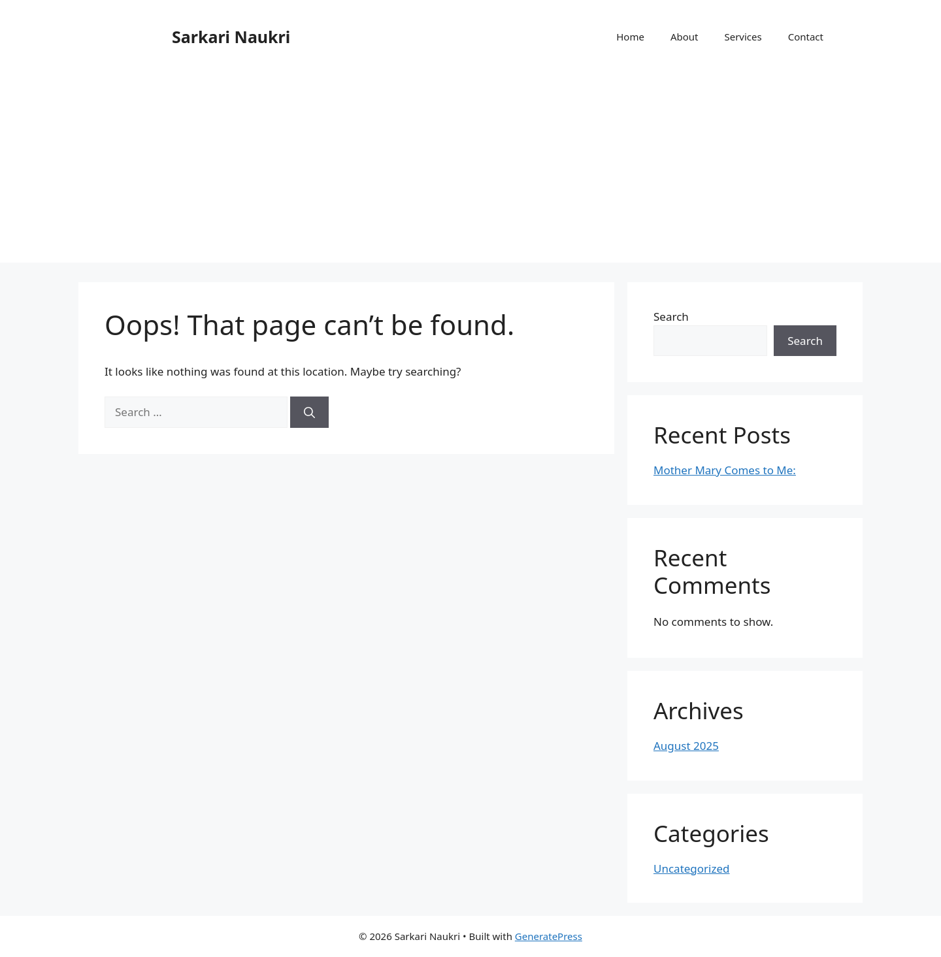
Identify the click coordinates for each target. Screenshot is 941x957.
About (684, 36)
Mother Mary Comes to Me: (724, 470)
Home (630, 36)
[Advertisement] (470, 171)
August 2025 (686, 745)
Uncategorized (691, 868)
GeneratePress (548, 936)
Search (671, 316)
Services (742, 36)
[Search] (309, 412)
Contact (805, 36)
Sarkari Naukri (231, 36)
